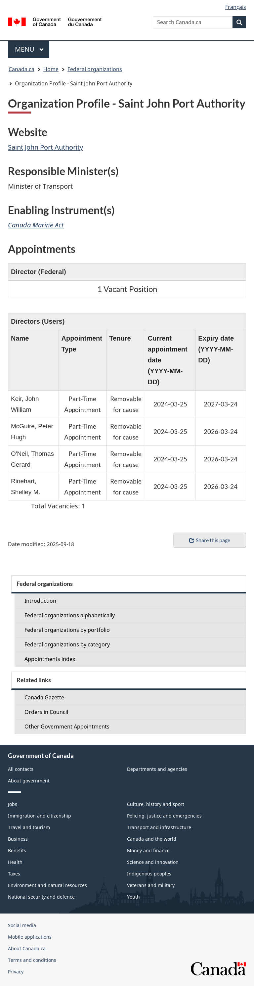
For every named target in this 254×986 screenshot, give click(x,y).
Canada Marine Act (36, 224)
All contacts (20, 769)
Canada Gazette (44, 697)
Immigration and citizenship (39, 816)
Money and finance (148, 850)
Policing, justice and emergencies (164, 816)
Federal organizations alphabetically (69, 615)
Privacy (15, 971)
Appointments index (49, 659)
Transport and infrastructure (159, 827)
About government (29, 780)
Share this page (209, 540)
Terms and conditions (32, 960)
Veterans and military (151, 885)
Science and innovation (153, 862)
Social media (22, 925)
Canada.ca (21, 69)
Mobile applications (30, 937)
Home (51, 69)
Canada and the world (151, 839)
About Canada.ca (27, 948)
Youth (133, 897)
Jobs (12, 804)
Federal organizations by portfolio (67, 630)
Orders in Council (46, 712)
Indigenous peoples (149, 873)
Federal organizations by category (67, 644)
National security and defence (41, 897)
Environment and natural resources (47, 885)
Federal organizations (94, 69)
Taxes (14, 873)
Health (15, 862)
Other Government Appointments (66, 726)
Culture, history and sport (155, 804)
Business (18, 839)
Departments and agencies (157, 769)
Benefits (17, 850)
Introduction (40, 600)
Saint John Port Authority (45, 147)
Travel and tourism (29, 827)
